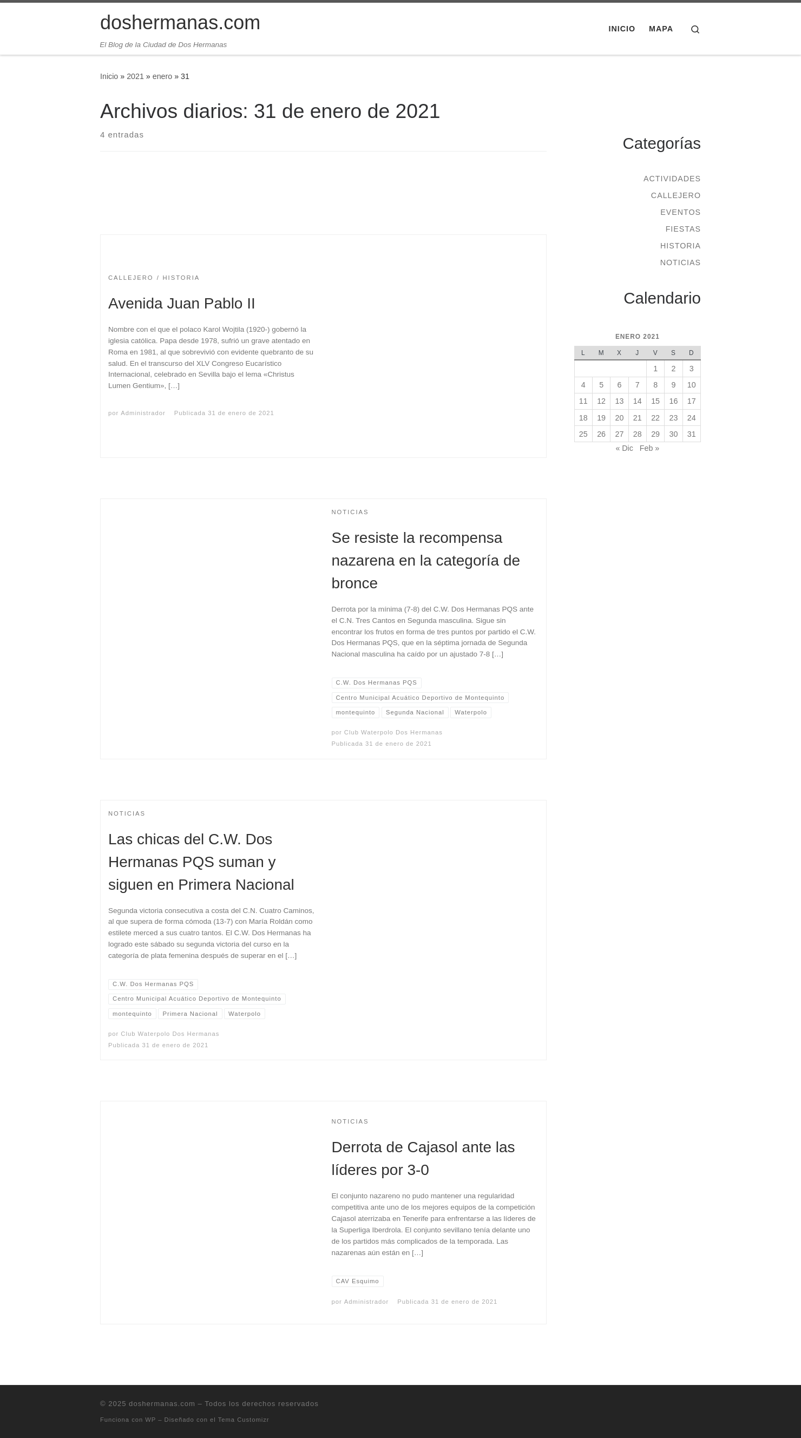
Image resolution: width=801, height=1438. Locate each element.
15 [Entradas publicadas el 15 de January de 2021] (655, 401)
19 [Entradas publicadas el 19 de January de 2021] (601, 417)
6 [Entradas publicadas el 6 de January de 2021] (619, 384)
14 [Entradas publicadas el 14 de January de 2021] (637, 401)
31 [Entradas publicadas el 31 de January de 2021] (691, 434)
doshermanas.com (162, 1404)
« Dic (624, 448)
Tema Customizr (244, 1419)
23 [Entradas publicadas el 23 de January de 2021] (673, 417)
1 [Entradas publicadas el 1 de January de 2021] (655, 368)
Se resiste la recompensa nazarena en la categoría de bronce (426, 560)
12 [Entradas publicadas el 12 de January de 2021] (601, 401)
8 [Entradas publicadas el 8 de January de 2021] (655, 384)
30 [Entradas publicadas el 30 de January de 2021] (673, 434)
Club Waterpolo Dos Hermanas (393, 732)
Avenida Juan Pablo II (181, 303)
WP (150, 1419)
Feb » (649, 448)
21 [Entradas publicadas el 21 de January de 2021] (637, 417)
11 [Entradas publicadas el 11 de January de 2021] (583, 401)
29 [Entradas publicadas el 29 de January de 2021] (655, 434)
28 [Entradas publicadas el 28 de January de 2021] (637, 434)
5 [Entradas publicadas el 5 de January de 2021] (601, 384)
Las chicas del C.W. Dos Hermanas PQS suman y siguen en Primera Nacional (201, 862)
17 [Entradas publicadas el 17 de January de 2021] (691, 401)
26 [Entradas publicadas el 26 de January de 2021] (601, 434)
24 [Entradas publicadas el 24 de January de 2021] (691, 417)
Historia (680, 245)
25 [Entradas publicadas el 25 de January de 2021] (583, 434)
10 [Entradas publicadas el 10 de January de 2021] (691, 384)
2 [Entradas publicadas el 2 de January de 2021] (673, 368)
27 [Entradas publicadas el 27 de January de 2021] (619, 434)
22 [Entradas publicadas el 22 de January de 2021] (655, 417)
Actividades (672, 178)
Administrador (143, 413)
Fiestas (683, 229)
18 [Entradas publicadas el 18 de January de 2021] (583, 417)
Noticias (680, 262)
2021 (135, 76)
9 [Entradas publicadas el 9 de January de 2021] (673, 384)
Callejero (676, 195)
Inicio (109, 76)
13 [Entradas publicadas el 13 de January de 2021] (619, 401)
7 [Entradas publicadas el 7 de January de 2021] (637, 384)
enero (162, 76)
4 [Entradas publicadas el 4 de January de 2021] (583, 384)
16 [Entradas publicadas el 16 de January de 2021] (673, 401)
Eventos (680, 212)
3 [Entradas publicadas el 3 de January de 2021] (692, 368)
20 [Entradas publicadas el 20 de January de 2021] (619, 417)
